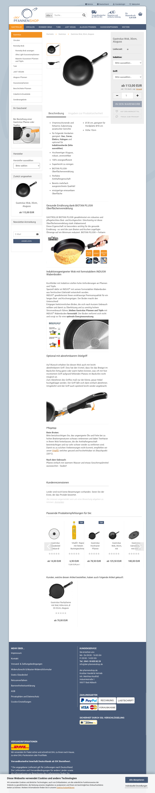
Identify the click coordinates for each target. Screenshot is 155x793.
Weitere (126, 27)
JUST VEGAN (70, 27)
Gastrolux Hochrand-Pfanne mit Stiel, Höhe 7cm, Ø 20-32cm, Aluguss (95, 546)
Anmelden (59, 502)
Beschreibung (56, 113)
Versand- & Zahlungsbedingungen (26, 664)
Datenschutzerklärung (65, 788)
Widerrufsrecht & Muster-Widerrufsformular (31, 669)
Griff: (115, 71)
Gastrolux (16, 27)
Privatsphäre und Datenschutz (25, 696)
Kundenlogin (119, 4)
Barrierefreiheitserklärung (23, 685)
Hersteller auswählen (23, 160)
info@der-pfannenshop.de (91, 664)
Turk (58, 27)
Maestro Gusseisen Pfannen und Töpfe (26, 60)
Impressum (16, 653)
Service (89, 4)
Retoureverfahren (19, 680)
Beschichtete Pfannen (22, 88)
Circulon (30, 27)
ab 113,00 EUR (26, 212)
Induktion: (117, 57)
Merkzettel (134, 4)
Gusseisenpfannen (109, 27)
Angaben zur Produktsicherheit (85, 113)
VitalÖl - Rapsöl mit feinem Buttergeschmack (78, 546)
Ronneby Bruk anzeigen (24, 51)
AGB (13, 691)
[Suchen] (84, 15)
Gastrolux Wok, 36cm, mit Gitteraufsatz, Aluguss (116, 546)
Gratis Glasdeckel (19, 675)
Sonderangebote (19, 100)
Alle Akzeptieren (136, 780)
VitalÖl (55, 450)
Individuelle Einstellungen (136, 786)
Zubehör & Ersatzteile (21, 94)
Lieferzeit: (117, 49)
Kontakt (14, 658)
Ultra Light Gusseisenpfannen (27, 55)
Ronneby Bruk (45, 27)
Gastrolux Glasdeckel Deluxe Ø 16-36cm (55, 546)
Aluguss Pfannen (88, 27)
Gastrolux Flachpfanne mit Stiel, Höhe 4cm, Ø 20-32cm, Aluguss (61, 605)
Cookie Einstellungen (21, 702)
